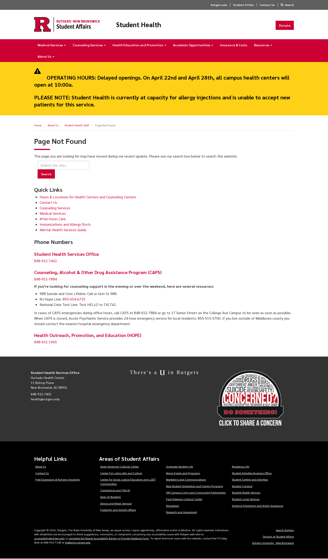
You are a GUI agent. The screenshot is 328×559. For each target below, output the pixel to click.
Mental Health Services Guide (63, 230)
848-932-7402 (45, 261)
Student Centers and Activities (250, 479)
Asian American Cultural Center (119, 466)
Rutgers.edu (219, 5)
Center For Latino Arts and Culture (121, 473)
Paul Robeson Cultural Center (184, 499)
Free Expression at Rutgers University (57, 479)
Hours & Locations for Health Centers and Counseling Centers (88, 197)
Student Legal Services (245, 499)
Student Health (140, 24)
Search (289, 5)
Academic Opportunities (193, 45)
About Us (46, 56)
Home (37, 125)
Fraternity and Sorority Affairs (118, 510)
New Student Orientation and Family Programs (194, 486)
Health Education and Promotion (139, 45)
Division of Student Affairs (278, 536)
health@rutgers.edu (45, 399)
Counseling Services (89, 45)
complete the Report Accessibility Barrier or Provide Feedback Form (109, 538)
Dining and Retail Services (116, 503)
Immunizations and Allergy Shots (65, 224)
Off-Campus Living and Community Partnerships (196, 493)
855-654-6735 (74, 299)
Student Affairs (243, 5)
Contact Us (267, 5)
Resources (263, 45)
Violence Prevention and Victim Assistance (257, 506)
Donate (284, 25)
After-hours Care (53, 219)
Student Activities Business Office (252, 473)
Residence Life (240, 466)
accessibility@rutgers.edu (49, 538)
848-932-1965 (45, 342)
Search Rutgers (285, 530)
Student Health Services (246, 493)
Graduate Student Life (179, 466)
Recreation (172, 506)
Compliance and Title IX (115, 490)
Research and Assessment (181, 512)
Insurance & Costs (233, 45)
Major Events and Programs (183, 473)
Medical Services (52, 45)
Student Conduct (242, 486)
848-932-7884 (45, 279)
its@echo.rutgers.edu (77, 542)
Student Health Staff (76, 125)
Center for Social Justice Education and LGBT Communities (128, 482)
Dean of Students (110, 497)
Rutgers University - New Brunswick (273, 543)
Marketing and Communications (186, 479)
